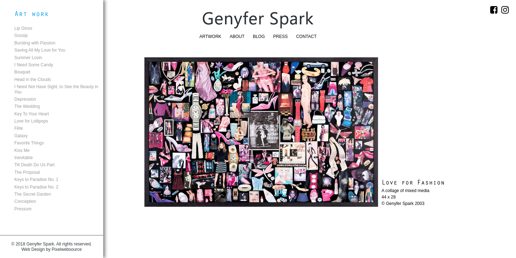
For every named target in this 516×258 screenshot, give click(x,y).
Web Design (33, 249)
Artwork (210, 36)
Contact (306, 36)
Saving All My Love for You (39, 50)
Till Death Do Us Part (34, 164)
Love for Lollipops (31, 121)
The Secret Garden (32, 194)
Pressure (23, 208)
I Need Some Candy (33, 64)
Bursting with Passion (35, 43)
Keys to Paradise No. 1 (36, 179)
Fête (18, 128)
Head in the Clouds (32, 79)
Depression (25, 99)
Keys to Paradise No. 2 (36, 187)
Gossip (21, 35)
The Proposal (27, 172)
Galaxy (21, 135)
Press (280, 36)
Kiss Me (22, 150)
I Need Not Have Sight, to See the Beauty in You (56, 89)
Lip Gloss (23, 28)
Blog (259, 36)
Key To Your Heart (31, 113)
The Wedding (27, 106)
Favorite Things (29, 142)
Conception (25, 201)
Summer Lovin (28, 57)
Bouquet (22, 72)
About (237, 36)
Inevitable (23, 157)
